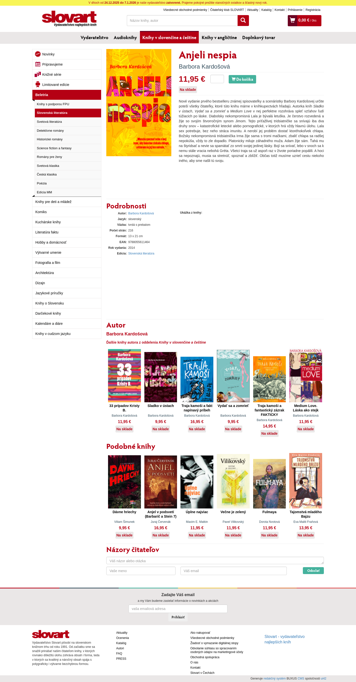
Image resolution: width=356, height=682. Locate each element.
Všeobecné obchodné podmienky (185, 10)
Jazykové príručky (49, 293)
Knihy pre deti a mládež (53, 202)
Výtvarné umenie (48, 252)
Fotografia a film (47, 263)
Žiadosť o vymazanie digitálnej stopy (214, 643)
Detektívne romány (50, 130)
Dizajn (40, 283)
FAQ (119, 653)
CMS (301, 678)
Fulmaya (270, 512)
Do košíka (242, 79)
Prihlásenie (295, 10)
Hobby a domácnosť (51, 242)
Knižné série (51, 74)
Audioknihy (125, 37)
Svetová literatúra (49, 122)
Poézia (42, 183)
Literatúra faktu (46, 232)
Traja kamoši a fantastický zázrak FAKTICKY (269, 410)
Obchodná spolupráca (204, 657)
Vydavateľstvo (94, 37)
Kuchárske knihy (48, 222)
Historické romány (50, 139)
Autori (120, 648)
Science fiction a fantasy (54, 148)
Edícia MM (44, 192)
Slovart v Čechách (202, 673)
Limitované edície (55, 85)
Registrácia (313, 10)
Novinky (48, 54)
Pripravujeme (52, 64)
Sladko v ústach (161, 406)
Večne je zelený (233, 512)
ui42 (323, 678)
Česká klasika (47, 174)
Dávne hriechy (124, 512)
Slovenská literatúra (52, 113)
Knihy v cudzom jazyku (52, 334)
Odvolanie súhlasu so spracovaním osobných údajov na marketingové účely (216, 650)
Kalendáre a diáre (49, 324)
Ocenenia (122, 638)
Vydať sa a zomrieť (233, 406)
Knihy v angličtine (219, 37)
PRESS (121, 658)
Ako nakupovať (200, 632)
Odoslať (313, 570)
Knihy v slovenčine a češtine (169, 37)
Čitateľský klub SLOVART (227, 10)
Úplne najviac (197, 512)
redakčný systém (275, 678)
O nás (194, 662)
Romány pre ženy (49, 157)
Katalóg (266, 10)
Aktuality (252, 10)
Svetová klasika (48, 166)
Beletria (41, 95)
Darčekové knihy (48, 313)
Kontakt (280, 10)
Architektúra (44, 273)
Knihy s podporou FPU (53, 104)
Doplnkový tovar (258, 37)
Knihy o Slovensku (49, 303)
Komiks (41, 212)
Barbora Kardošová (204, 66)
